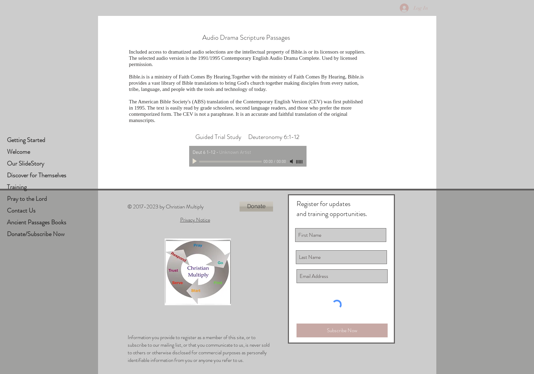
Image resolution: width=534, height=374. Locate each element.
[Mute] (292, 161)
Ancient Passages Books (36, 222)
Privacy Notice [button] (195, 220)
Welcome (18, 151)
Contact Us (21, 210)
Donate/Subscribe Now (36, 234)
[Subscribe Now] (342, 330)
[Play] (195, 161)
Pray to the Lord (27, 198)
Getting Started (26, 139)
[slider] (299, 161)
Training (17, 187)
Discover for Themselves (36, 175)
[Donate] (256, 207)
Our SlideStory (25, 163)
